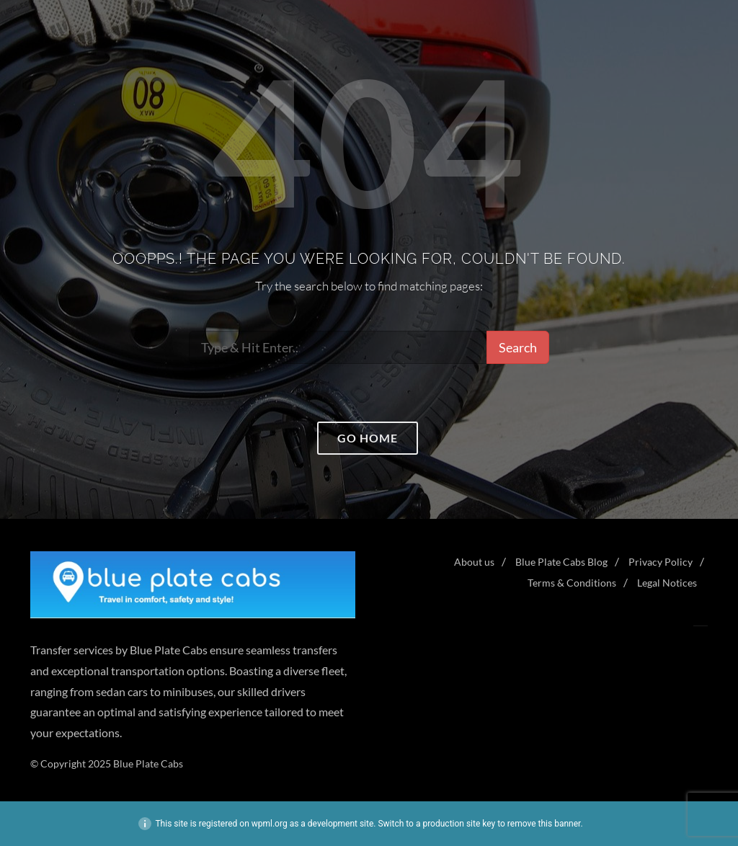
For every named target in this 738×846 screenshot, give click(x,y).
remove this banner (544, 824)
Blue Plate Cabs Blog (561, 562)
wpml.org (270, 824)
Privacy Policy (660, 562)
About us (474, 562)
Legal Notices (667, 582)
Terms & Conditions (572, 582)
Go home (367, 438)
